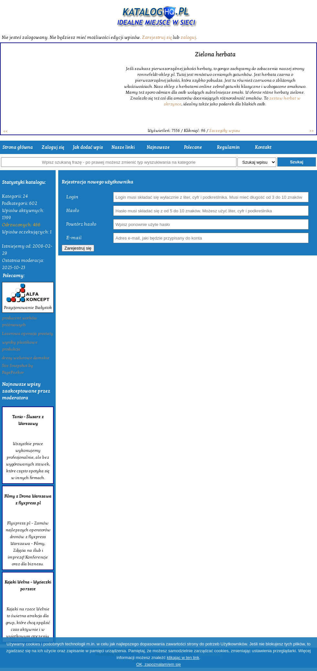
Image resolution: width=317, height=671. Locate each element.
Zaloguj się (52, 147)
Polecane (193, 147)
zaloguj (188, 37)
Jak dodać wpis (88, 147)
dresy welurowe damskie (25, 357)
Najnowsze (158, 147)
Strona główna (17, 147)
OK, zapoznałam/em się (158, 664)
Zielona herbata (215, 54)
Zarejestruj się (157, 37)
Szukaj (296, 161)
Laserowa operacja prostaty (27, 333)
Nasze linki (123, 147)
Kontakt (263, 147)
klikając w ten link (183, 657)
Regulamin (228, 147)
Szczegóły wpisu (224, 130)
